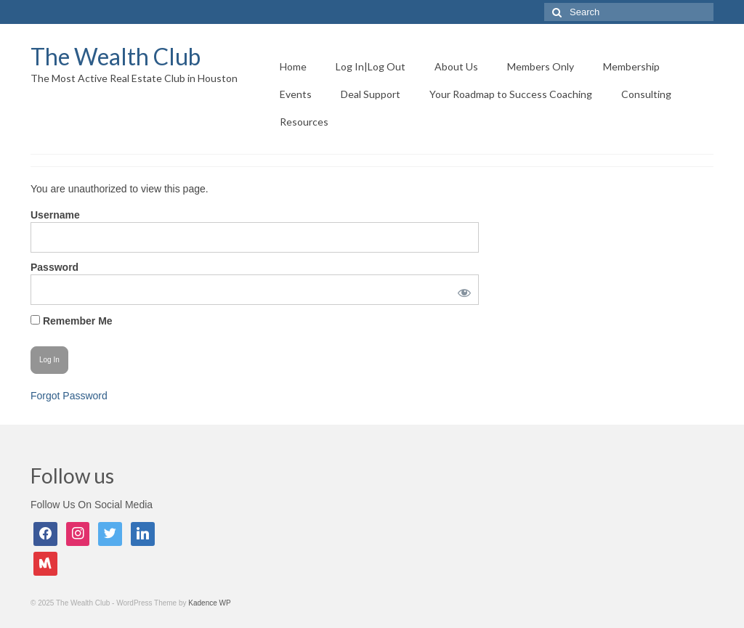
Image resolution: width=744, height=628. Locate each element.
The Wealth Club (116, 56)
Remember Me (72, 321)
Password (54, 267)
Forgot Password (69, 395)
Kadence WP (209, 603)
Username (55, 215)
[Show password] (462, 289)
